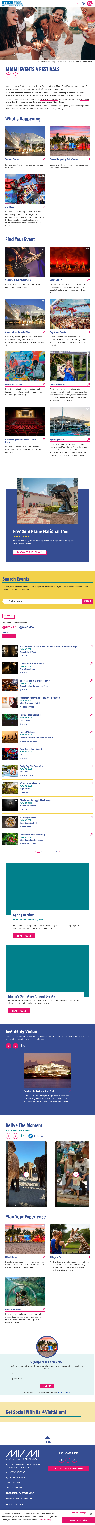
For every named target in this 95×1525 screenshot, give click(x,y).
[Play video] (26, 1174)
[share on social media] (15, 75)
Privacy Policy (64, 1392)
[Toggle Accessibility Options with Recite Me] (83, 3)
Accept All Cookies (78, 1520)
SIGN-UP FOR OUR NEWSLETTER (68, 1467)
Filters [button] (7, 616)
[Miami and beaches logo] (25, 1454)
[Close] (91, 1514)
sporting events (66, 92)
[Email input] (45, 1373)
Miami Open (57, 102)
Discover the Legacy (29, 552)
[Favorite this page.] (8, 75)
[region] (47, 1517)
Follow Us (38, 1135)
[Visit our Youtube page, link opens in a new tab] (74, 1459)
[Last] (61, 851)
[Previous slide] (8, 1046)
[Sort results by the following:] (9, 636)
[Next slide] (15, 1046)
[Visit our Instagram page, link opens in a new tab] (61, 1459)
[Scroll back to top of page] (47, 1439)
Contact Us (14, 1481)
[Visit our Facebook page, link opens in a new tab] (67, 1459)
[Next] (59, 851)
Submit (47, 1386)
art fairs (42, 92)
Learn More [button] (24, 936)
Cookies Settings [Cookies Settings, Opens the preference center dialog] (78, 1512)
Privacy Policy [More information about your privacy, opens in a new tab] (45, 1519)
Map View (26, 627)
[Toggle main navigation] (90, 3)
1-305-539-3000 (17, 1471)
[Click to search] (6, 601)
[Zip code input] (45, 1378)
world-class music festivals (23, 92)
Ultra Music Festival (49, 99)
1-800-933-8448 (17, 1476)
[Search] (42, 601)
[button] (43, 176)
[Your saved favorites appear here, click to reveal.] (78, 3)
